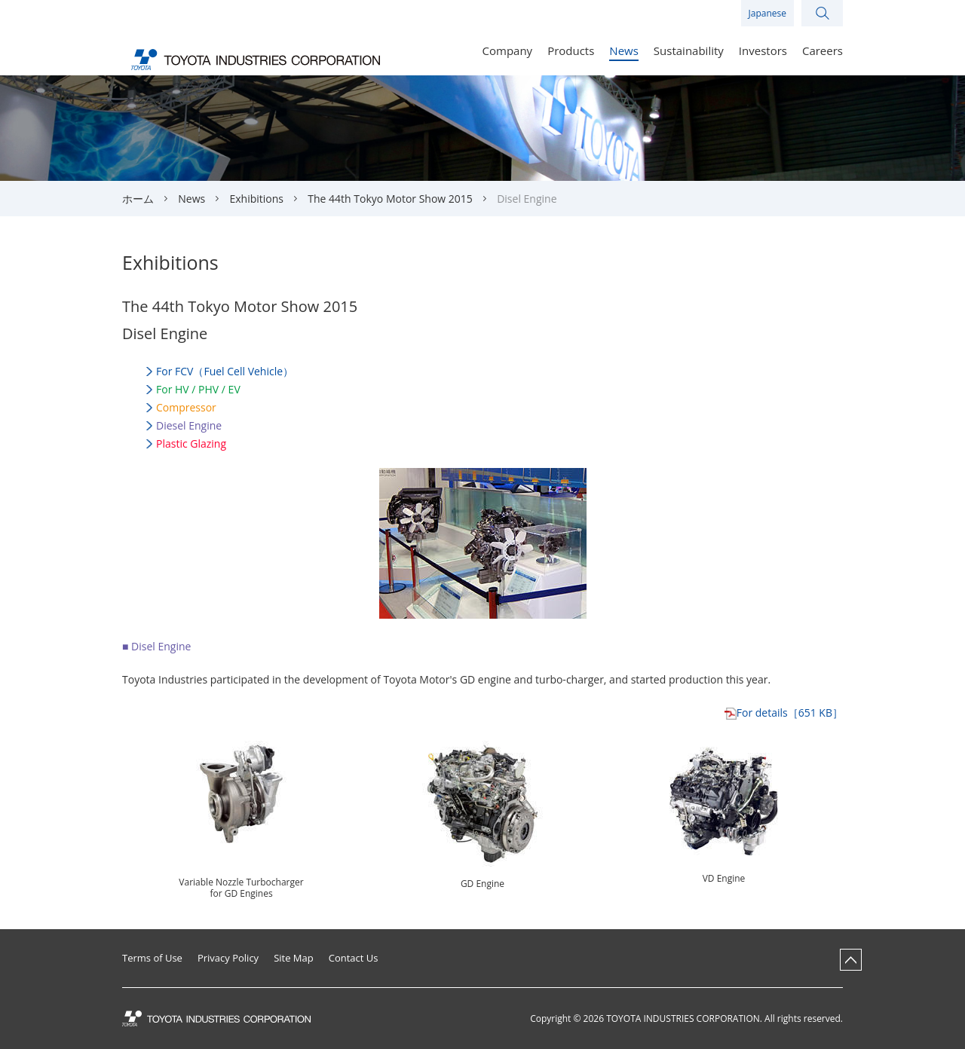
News (191, 198)
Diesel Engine (189, 425)
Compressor (186, 407)
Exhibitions (257, 198)
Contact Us (353, 958)
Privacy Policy (228, 958)
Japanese (767, 13)
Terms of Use (152, 958)
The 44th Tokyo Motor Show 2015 (390, 198)
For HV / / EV (198, 389)
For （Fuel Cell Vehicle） (224, 371)
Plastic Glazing (191, 443)
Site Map (294, 958)
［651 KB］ (790, 712)
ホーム (138, 198)
